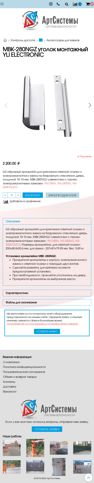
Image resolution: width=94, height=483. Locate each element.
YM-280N (50, 183)
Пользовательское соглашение (24, 371)
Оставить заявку (47, 429)
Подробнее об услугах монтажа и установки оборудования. (42, 323)
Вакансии (9, 391)
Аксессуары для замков (62, 40)
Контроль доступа (23, 40)
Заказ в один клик (62, 195)
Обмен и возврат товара (20, 376)
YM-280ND (64, 183)
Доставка (9, 386)
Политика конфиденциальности (24, 366)
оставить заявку (47, 331)
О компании (11, 362)
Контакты (9, 381)
